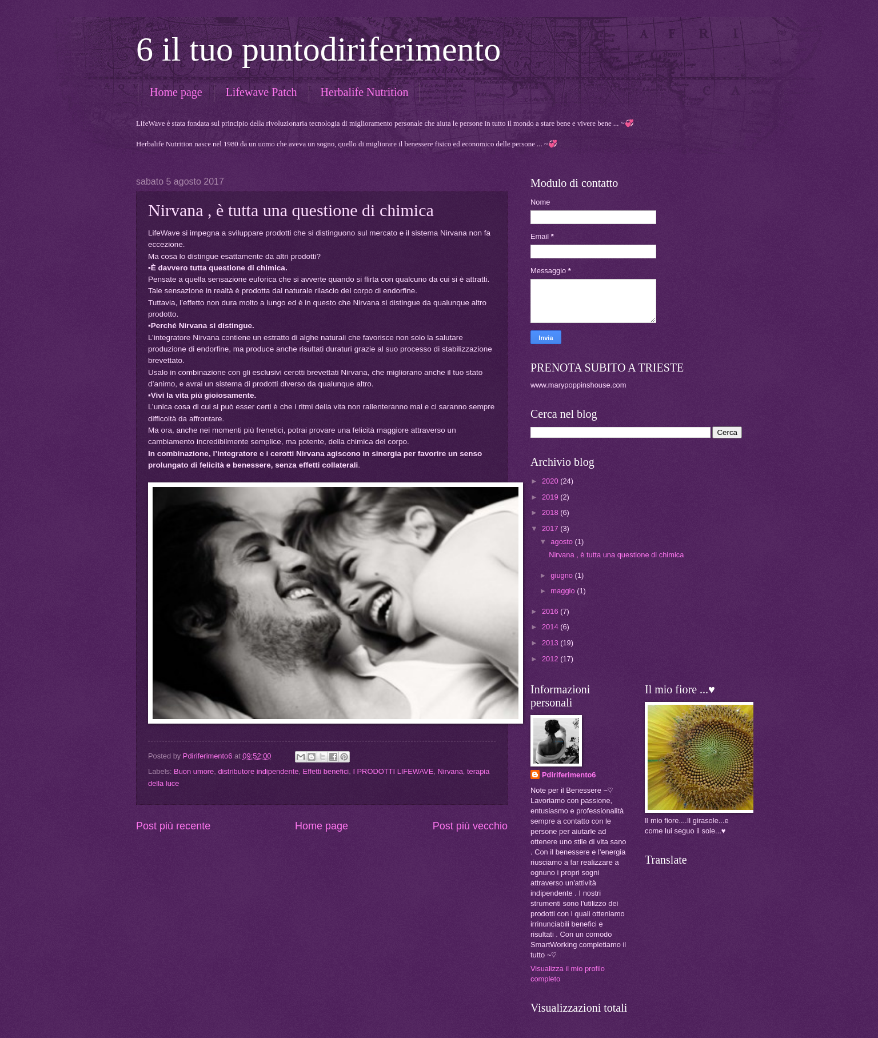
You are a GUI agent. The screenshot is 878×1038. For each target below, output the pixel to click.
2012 (551, 658)
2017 (551, 528)
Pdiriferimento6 (569, 774)
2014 (551, 626)
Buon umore (194, 771)
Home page (176, 92)
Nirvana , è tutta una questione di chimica (616, 554)
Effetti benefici (326, 771)
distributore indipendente (258, 771)
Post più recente (173, 826)
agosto (562, 541)
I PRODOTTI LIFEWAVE (393, 771)
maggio (563, 590)
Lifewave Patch (261, 92)
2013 (551, 642)
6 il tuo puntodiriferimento (318, 49)
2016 (551, 611)
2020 (551, 481)
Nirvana (449, 771)
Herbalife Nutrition (365, 92)
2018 (551, 512)
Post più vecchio (470, 826)
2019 (551, 497)
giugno (562, 575)
